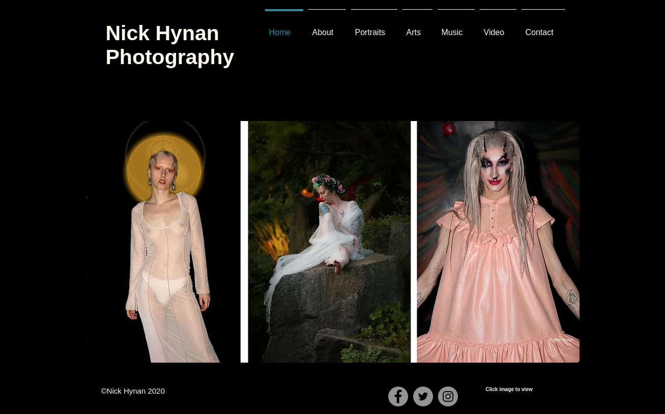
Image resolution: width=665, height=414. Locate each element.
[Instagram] (448, 396)
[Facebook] (398, 396)
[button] (332, 242)
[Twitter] (423, 396)
